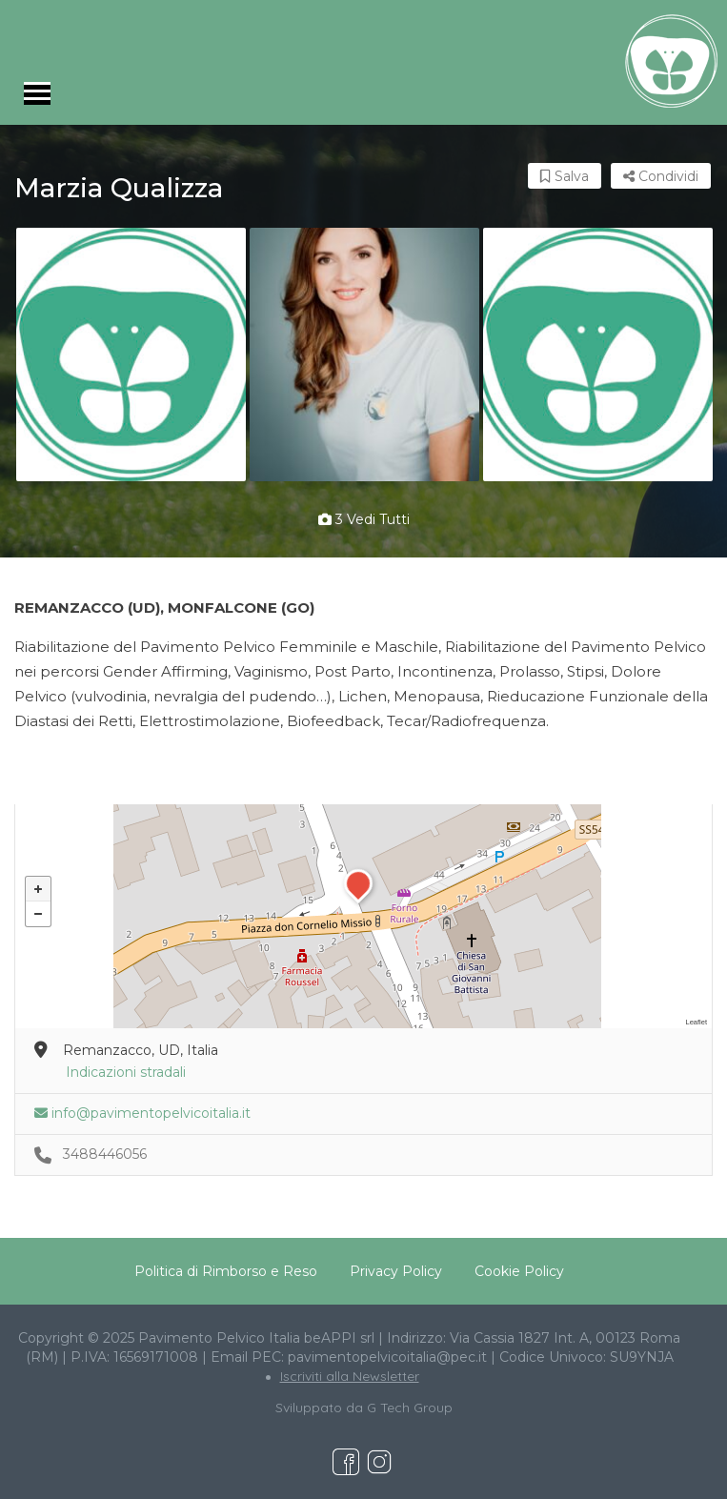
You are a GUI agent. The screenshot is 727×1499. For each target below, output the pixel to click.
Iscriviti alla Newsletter (349, 1376)
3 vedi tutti (364, 519)
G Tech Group (410, 1407)
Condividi (660, 176)
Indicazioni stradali (126, 1072)
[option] (131, 354)
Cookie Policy (519, 1271)
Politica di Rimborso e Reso (225, 1271)
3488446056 (105, 1154)
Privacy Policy (396, 1271)
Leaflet (696, 1022)
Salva (564, 176)
